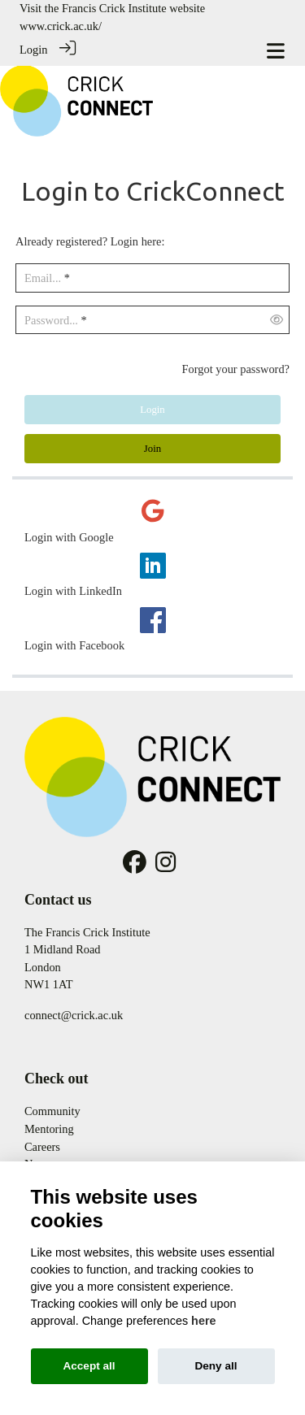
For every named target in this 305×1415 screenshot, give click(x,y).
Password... (51, 319)
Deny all (215, 1366)
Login (33, 49)
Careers (42, 1145)
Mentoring (49, 1128)
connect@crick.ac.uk (73, 1014)
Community (52, 1110)
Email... (42, 277)
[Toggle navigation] (275, 51)
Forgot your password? (236, 368)
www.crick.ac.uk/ (61, 26)
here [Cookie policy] (203, 1320)
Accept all (89, 1366)
